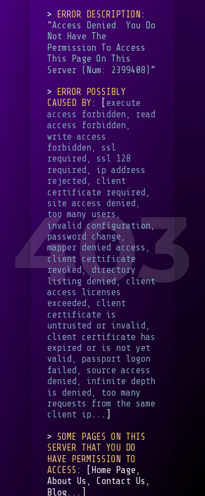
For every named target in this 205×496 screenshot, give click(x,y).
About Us (66, 481)
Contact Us (120, 481)
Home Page (113, 470)
